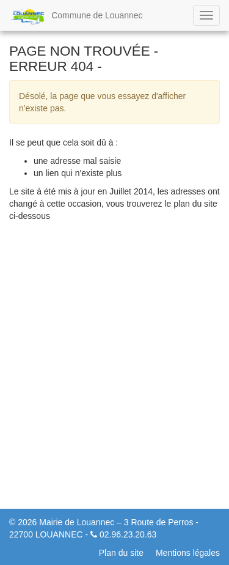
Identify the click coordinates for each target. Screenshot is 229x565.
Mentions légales (188, 553)
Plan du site (121, 553)
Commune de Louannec (76, 16)
